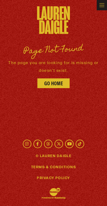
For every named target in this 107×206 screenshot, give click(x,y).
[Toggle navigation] (102, 5)
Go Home (53, 83)
